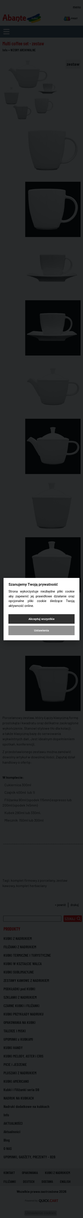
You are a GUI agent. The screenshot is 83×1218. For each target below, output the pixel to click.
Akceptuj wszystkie (41, 619)
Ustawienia (41, 630)
